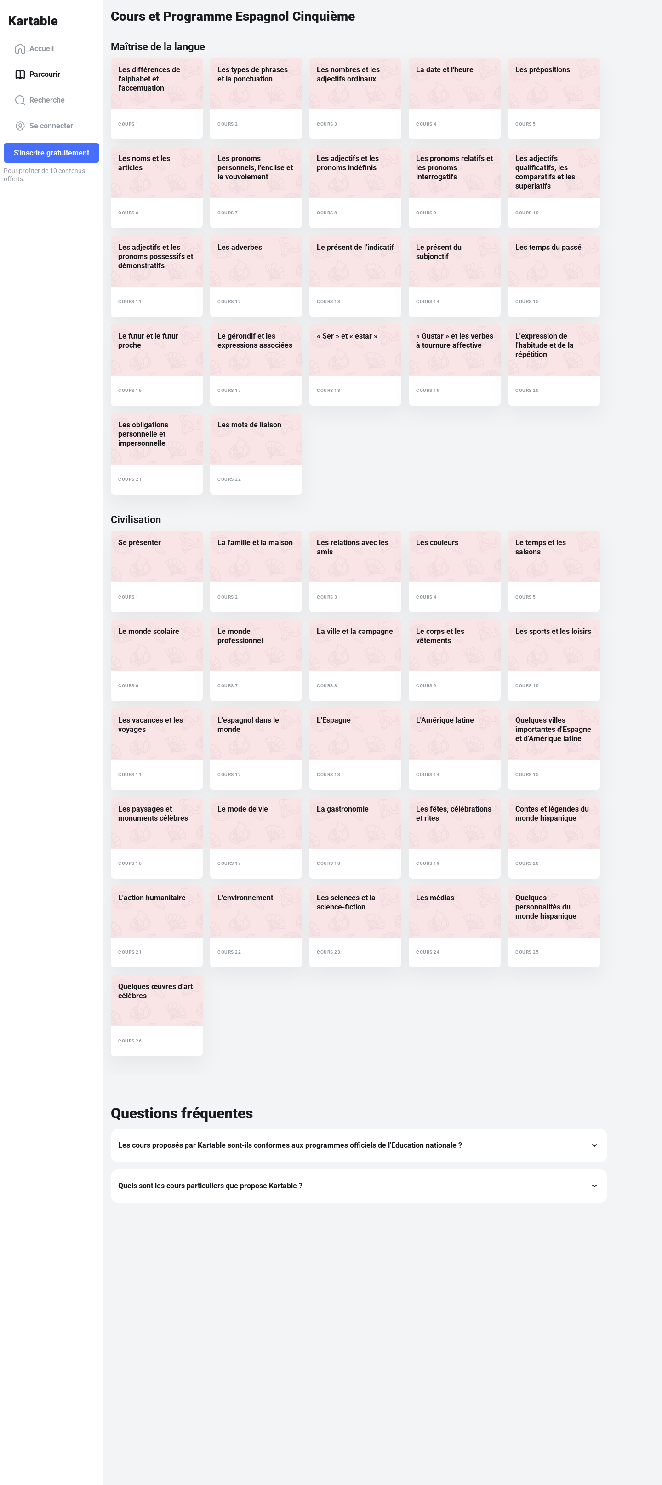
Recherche (40, 100)
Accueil (34, 48)
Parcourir (37, 74)
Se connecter (44, 126)
